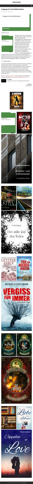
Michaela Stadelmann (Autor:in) (8, 75)
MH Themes (24, 482)
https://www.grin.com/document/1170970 (20, 77)
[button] (31, 6)
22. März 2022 (4, 11)
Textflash (11, 11)
